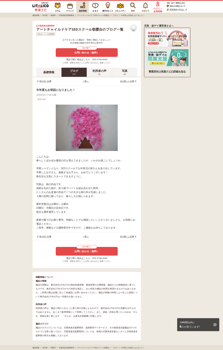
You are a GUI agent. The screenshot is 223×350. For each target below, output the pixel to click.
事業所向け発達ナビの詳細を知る (167, 71)
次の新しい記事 (127, 81)
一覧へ (86, 81)
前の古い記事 (45, 81)
